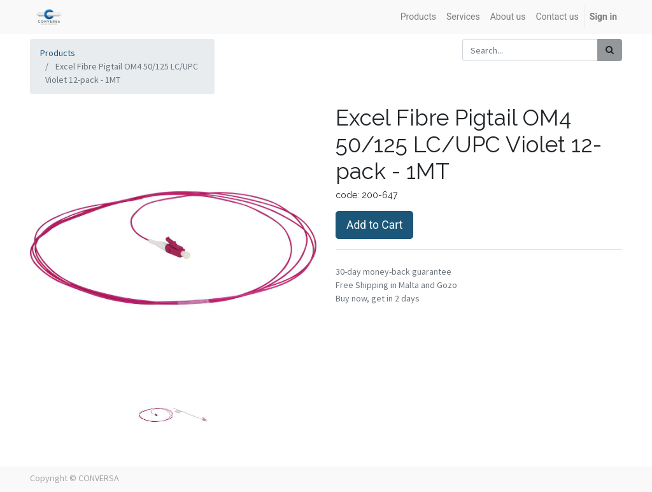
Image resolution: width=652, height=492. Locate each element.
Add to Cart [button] (374, 225)
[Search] (609, 50)
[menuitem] (418, 17)
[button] (51, 232)
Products (57, 53)
